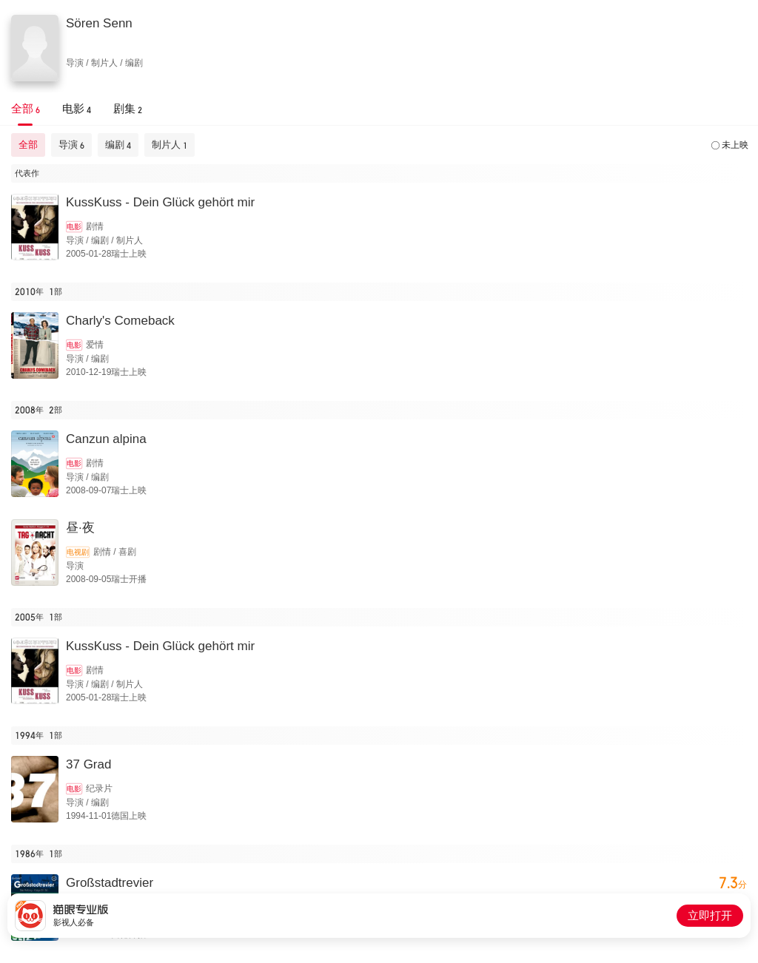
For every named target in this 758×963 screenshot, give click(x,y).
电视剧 (78, 552)
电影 (74, 227)
